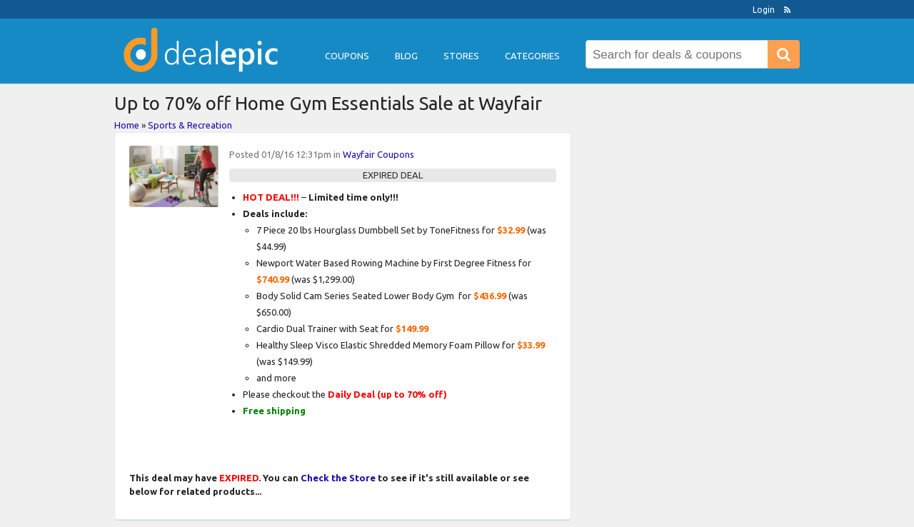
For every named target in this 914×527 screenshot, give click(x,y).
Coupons (347, 56)
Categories (532, 56)
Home (126, 125)
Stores (461, 56)
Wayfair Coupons (378, 154)
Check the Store (338, 478)
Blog (406, 56)
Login (764, 9)
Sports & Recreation (190, 125)
